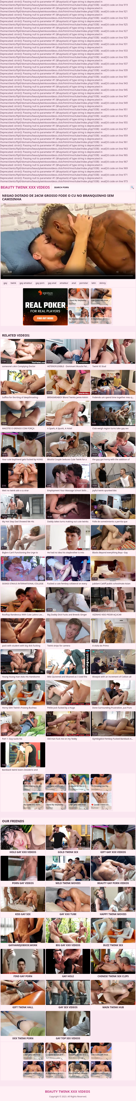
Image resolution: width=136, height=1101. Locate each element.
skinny (102, 283)
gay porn (40, 283)
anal (74, 283)
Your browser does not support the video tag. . (68, 241)
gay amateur (26, 283)
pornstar (83, 283)
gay (5, 283)
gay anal (52, 283)
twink (13, 283)
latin (94, 283)
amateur (64, 283)
